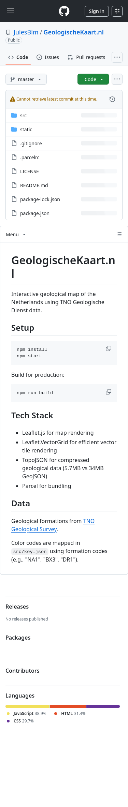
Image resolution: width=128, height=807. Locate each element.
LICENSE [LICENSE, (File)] (29, 171)
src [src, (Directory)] (23, 115)
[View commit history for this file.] (112, 99)
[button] (109, 348)
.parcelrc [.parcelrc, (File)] (29, 157)
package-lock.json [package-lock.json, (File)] (40, 199)
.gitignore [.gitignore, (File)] (31, 143)
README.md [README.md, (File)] (34, 185)
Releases (17, 606)
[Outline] (119, 234)
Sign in (96, 11)
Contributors (22, 670)
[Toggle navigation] (10, 11)
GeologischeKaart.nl (73, 32)
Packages (17, 637)
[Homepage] (64, 11)
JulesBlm (26, 32)
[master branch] (26, 79)
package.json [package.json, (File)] (34, 213)
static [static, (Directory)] (26, 129)
